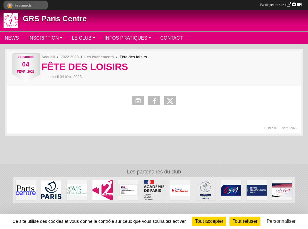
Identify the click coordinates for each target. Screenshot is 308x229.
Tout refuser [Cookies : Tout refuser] (244, 221)
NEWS (12, 37)
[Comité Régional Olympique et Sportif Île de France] (205, 189)
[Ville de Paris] (51, 189)
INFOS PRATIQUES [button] (126, 37)
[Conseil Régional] (179, 189)
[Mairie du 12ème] (102, 189)
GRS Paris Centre (55, 18)
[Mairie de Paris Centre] (25, 189)
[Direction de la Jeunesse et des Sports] (154, 189)
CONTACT (171, 37)
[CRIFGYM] (282, 189)
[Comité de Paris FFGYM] (256, 189)
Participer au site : (281, 5)
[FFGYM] (231, 189)
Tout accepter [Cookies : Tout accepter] (209, 221)
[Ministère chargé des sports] (128, 189)
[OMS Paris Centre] (76, 189)
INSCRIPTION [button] (43, 37)
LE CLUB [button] (82, 37)
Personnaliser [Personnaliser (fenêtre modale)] (281, 221)
